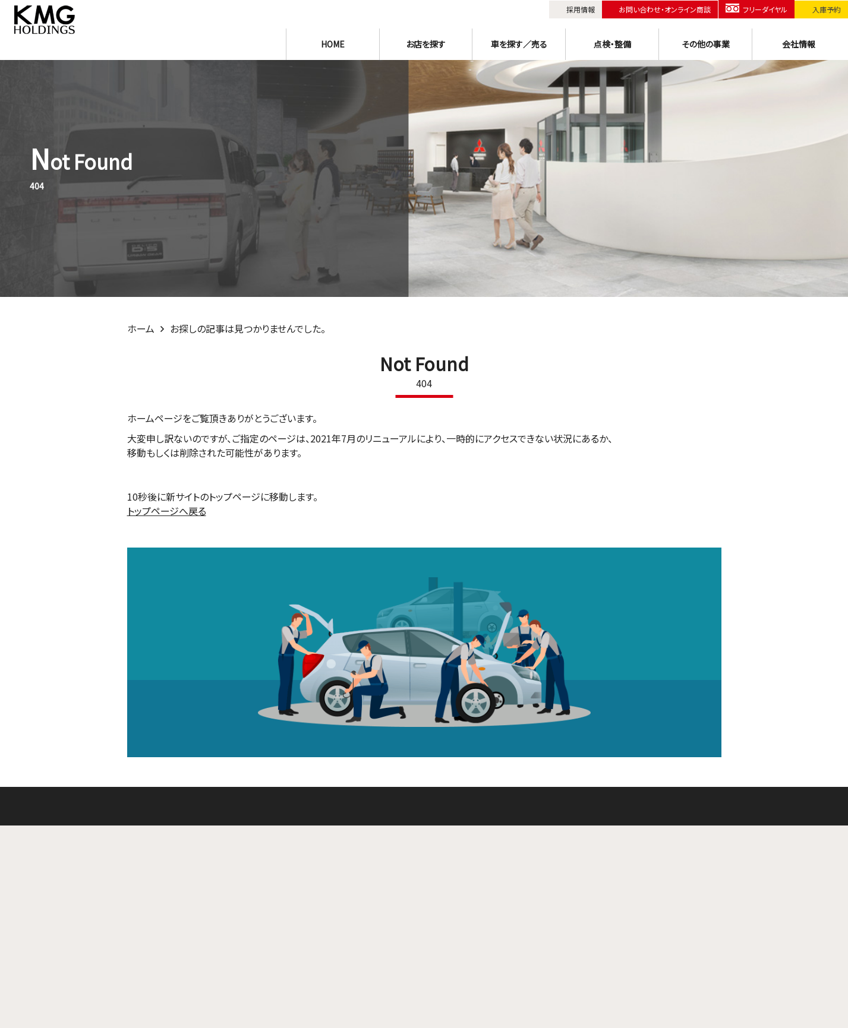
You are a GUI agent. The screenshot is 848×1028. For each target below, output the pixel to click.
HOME (333, 43)
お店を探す (426, 43)
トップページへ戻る (166, 511)
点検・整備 (612, 43)
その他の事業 (706, 43)
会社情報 (798, 43)
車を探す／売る (519, 43)
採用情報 (579, 9)
